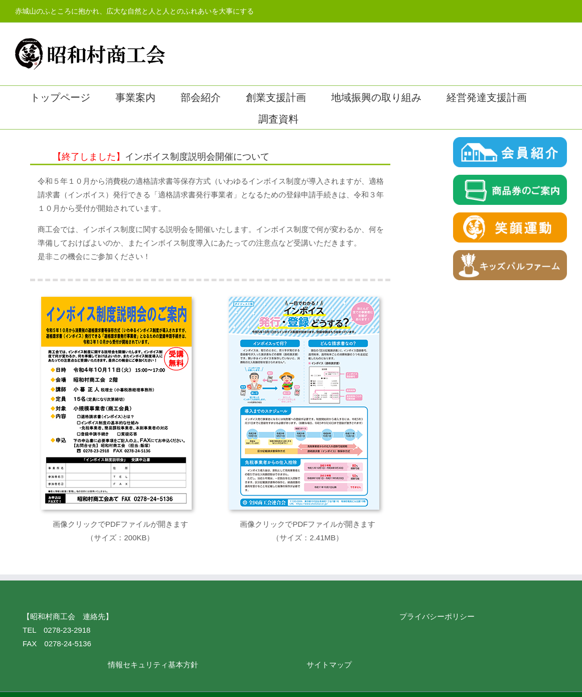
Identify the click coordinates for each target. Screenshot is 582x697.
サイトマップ (329, 664)
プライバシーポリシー (437, 616)
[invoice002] (304, 300)
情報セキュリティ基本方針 (153, 664)
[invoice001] (116, 300)
